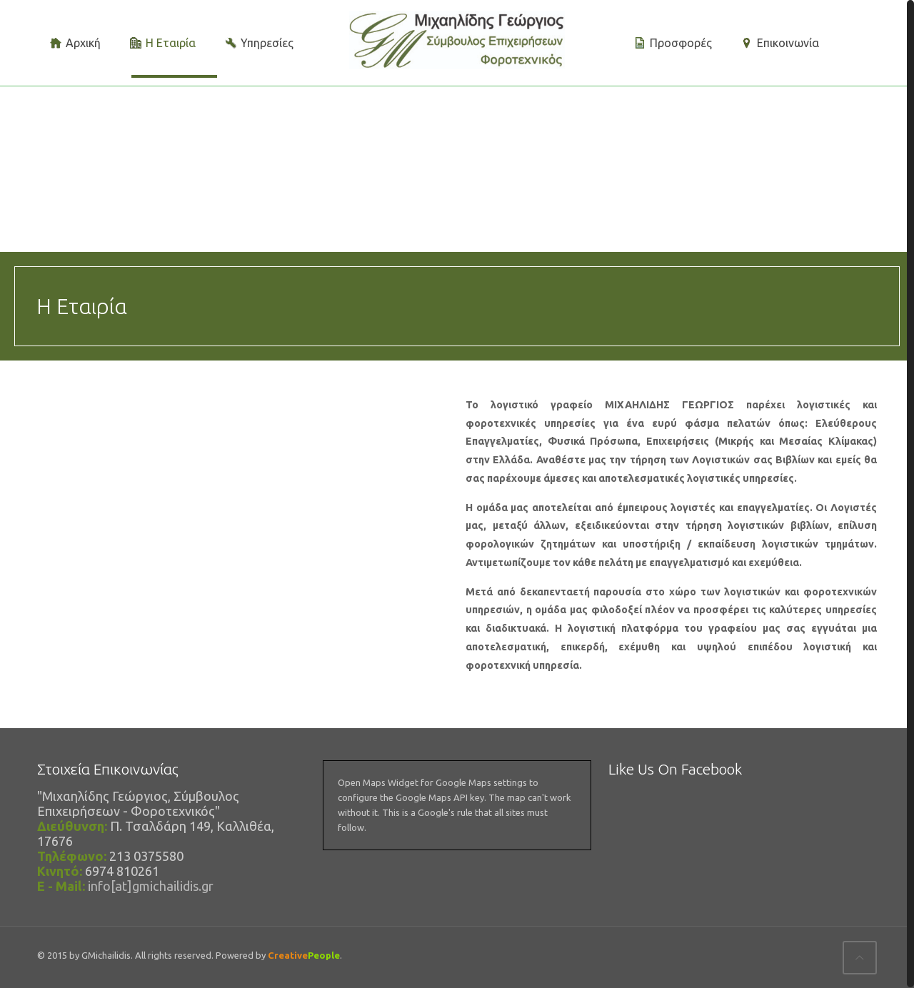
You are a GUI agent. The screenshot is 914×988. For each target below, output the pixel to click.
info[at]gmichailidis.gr (151, 886)
